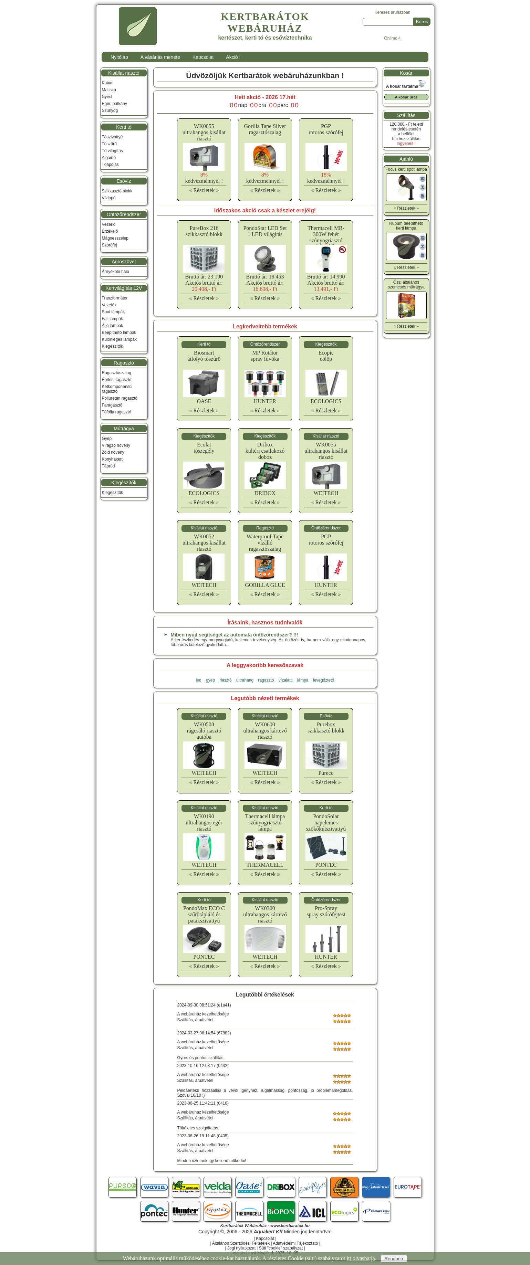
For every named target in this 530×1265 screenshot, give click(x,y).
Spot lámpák (113, 311)
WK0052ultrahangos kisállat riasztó (204, 543)
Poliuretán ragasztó (119, 398)
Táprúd (108, 466)
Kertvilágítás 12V (124, 288)
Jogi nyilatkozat (241, 1248)
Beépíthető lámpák (119, 332)
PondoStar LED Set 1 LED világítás (265, 231)
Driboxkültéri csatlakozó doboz (265, 451)
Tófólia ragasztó (116, 412)
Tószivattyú (112, 137)
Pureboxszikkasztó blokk (326, 727)
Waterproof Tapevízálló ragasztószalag (265, 543)
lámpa (302, 680)
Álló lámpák (112, 325)
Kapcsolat (203, 57)
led (198, 680)
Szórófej (109, 245)
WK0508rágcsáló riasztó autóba (204, 730)
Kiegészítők (112, 346)
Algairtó (109, 157)
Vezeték (109, 305)
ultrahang (244, 680)
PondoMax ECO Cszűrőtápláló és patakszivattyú (204, 914)
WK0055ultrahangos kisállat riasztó (204, 132)
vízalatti (285, 680)
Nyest (107, 96)
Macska (109, 89)
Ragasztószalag (116, 372)
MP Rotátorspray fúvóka (265, 356)
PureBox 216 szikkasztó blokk (204, 231)
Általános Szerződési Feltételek (241, 1243)
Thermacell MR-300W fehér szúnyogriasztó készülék (326, 237)
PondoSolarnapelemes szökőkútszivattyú (326, 822)
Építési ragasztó (117, 379)
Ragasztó (124, 363)
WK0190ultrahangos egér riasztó (204, 822)
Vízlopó (109, 198)
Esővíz (123, 181)
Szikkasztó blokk (117, 191)
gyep (210, 680)
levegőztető (323, 680)
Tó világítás (112, 150)
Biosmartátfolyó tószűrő (203, 356)
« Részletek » (204, 190)
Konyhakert (112, 459)
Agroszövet (124, 261)
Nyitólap (119, 57)
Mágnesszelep (115, 238)
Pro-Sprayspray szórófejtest (325, 911)
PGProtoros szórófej (326, 129)
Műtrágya (124, 428)
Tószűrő (109, 143)
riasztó (225, 680)
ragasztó (265, 680)
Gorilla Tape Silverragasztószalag (265, 129)
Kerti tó (123, 127)
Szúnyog (110, 110)
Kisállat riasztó (123, 73)
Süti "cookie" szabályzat (281, 1248)
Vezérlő (109, 224)
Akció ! (233, 57)
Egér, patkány (114, 103)
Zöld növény (113, 452)
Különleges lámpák (119, 339)
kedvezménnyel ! (204, 178)
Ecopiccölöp (325, 356)
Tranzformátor (115, 298)
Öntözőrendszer (124, 214)
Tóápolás (110, 164)
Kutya (107, 83)
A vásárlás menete (160, 57)
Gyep (107, 438)
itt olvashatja (360, 1258)
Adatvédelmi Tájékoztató (295, 1243)
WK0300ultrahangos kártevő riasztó (265, 914)
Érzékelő (110, 231)
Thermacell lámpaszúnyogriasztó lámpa (265, 822)
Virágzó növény (116, 445)
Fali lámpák (112, 318)
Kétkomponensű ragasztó (117, 389)
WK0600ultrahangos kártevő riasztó (265, 730)
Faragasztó (112, 405)
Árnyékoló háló (115, 271)
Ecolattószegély (204, 448)
